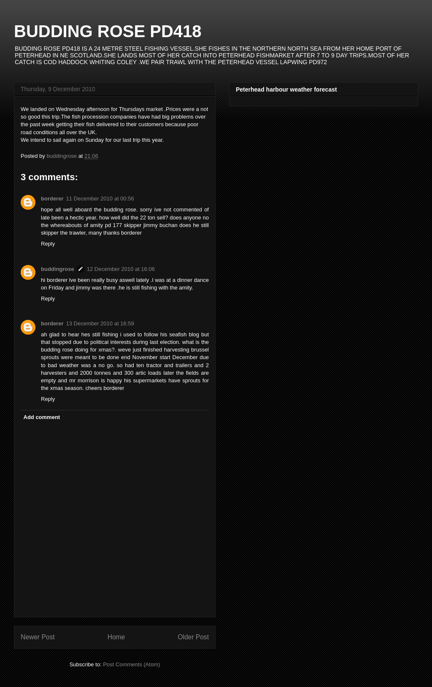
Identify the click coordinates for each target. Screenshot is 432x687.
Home (116, 637)
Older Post (193, 637)
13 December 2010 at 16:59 (100, 323)
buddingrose (57, 269)
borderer (52, 198)
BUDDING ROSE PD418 (108, 31)
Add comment (42, 417)
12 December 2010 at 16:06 (121, 269)
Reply (48, 244)
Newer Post (38, 637)
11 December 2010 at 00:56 (100, 198)
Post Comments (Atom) (131, 664)
